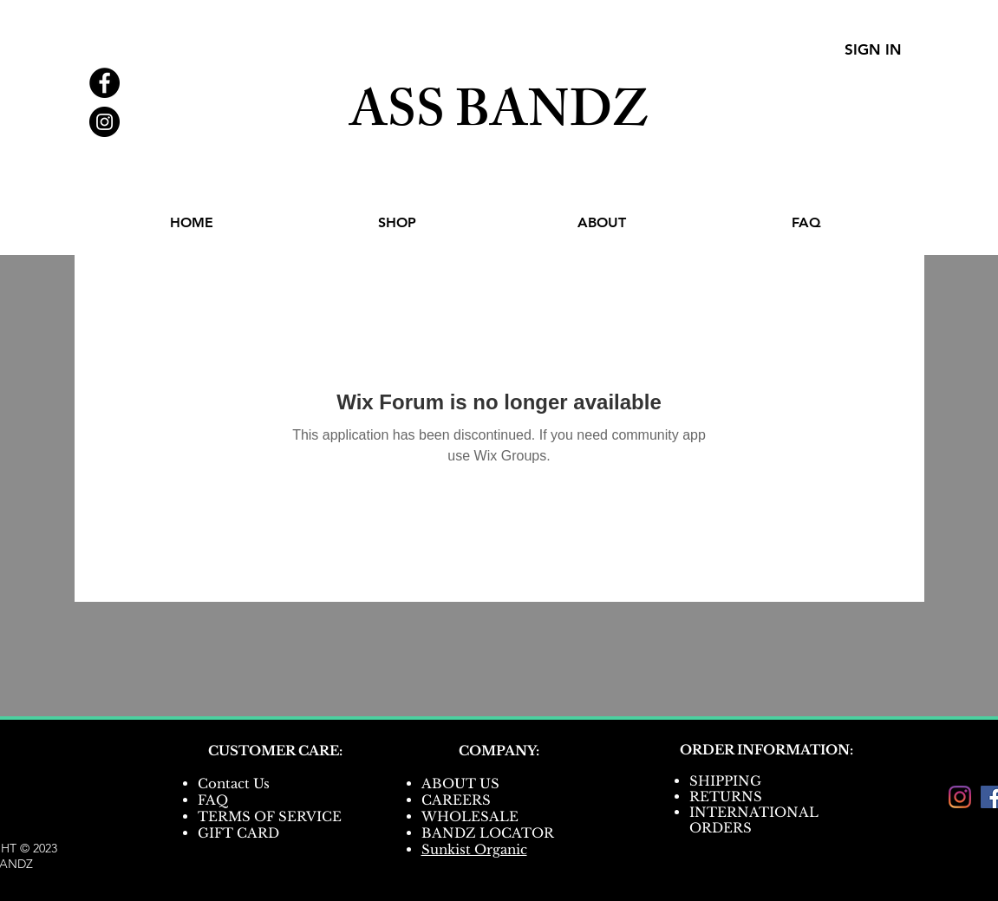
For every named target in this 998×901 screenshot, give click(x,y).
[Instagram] (960, 797)
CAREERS (456, 800)
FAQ (213, 800)
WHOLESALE (470, 816)
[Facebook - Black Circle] (104, 83)
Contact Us (234, 783)
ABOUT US (460, 783)
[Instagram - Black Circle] (104, 122)
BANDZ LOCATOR (489, 833)
